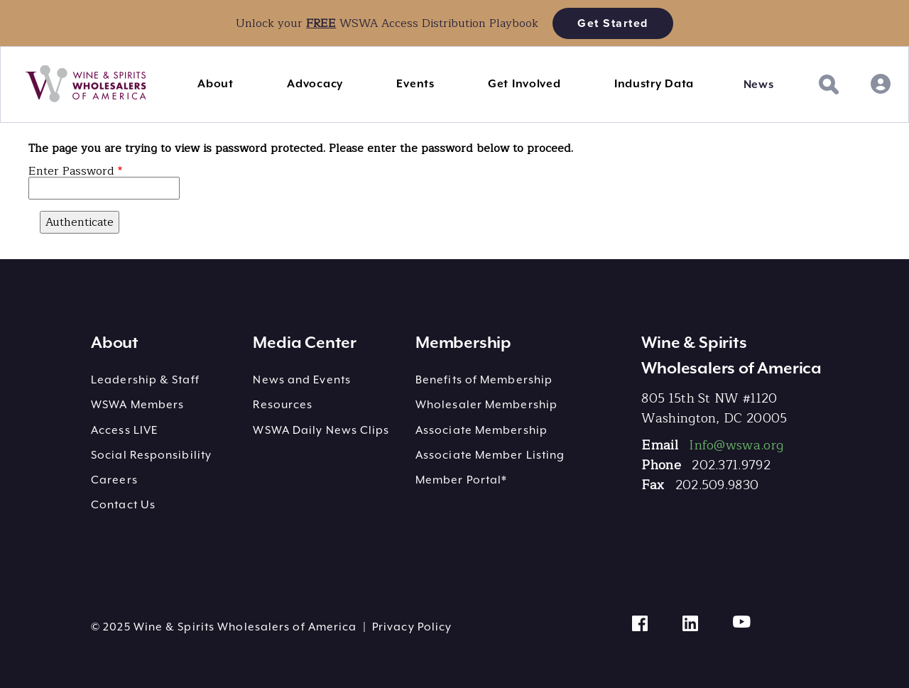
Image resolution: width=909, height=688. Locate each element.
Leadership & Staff (145, 379)
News (759, 84)
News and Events (302, 379)
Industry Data (654, 83)
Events (415, 83)
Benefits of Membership (484, 379)
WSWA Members (137, 404)
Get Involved (524, 83)
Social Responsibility (151, 455)
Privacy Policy (412, 627)
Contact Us (123, 504)
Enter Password (71, 171)
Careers (114, 480)
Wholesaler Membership (486, 404)
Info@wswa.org (736, 445)
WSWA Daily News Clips (321, 430)
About (215, 83)
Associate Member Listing (490, 455)
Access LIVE (124, 430)
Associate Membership (481, 430)
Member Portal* (461, 480)
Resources (282, 404)
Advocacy (315, 83)
